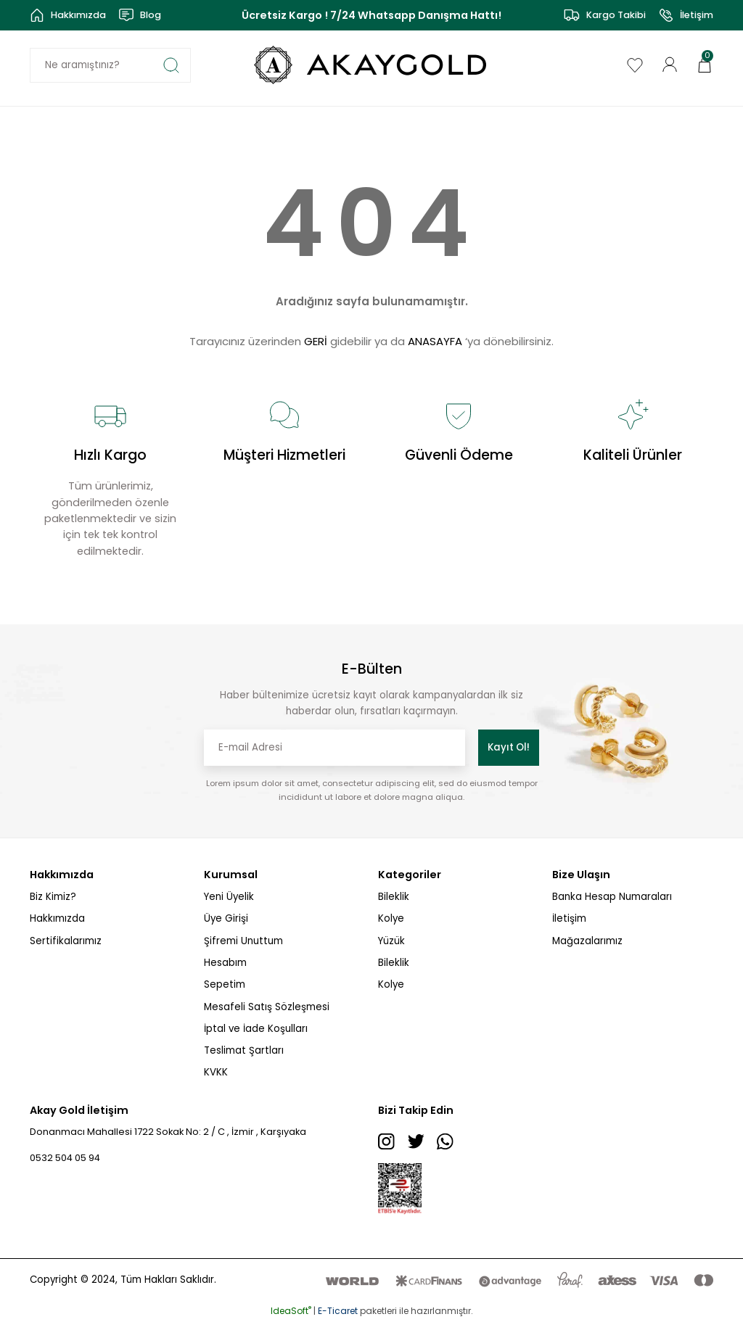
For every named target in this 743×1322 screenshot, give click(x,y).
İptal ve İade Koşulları (256, 1029)
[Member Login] (669, 64)
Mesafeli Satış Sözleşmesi (266, 1007)
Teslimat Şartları (244, 1050)
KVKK (216, 1072)
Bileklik (393, 897)
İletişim (569, 918)
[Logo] (371, 65)
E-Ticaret (338, 1311)
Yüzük (391, 941)
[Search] (110, 65)
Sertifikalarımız (66, 941)
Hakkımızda (57, 918)
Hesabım (225, 963)
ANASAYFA (435, 341)
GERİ (315, 341)
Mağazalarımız (587, 941)
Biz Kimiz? (53, 897)
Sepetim (224, 984)
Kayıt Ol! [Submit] (509, 747)
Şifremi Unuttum (243, 941)
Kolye (391, 918)
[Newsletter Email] (334, 748)
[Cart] (704, 64)
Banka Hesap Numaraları (612, 897)
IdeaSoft (291, 1311)
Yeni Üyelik (229, 897)
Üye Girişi (226, 918)
